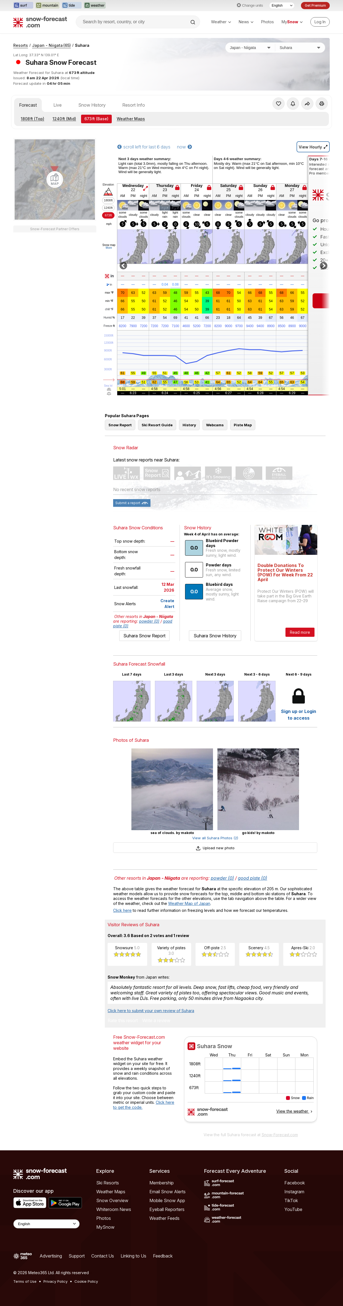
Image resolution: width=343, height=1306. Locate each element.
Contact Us (102, 1256)
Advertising (51, 1256)
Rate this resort (123, 1020)
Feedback (163, 1256)
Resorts (20, 45)
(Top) (32, 118)
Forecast (28, 105)
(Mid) (64, 118)
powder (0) (149, 621)
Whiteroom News (113, 1209)
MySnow (105, 1227)
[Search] (193, 22)
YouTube (293, 1209)
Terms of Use (25, 1281)
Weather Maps (131, 118)
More (109, 247)
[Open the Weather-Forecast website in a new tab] (95, 5)
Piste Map (243, 425)
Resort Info (133, 105)
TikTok (291, 1200)
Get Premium (315, 5)
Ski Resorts (107, 1183)
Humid (109, 317)
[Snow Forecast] (40, 21)
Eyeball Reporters (167, 1209)
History (189, 425)
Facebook (294, 1183)
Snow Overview (112, 1200)
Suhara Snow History (215, 635)
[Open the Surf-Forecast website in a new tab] (23, 5)
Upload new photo (215, 848)
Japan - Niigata (51, 45)
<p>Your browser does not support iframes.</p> (250, 1082)
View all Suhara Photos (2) (215, 838)
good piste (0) (252, 878)
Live (57, 105)
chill (109, 309)
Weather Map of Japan (189, 903)
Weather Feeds (164, 1218)
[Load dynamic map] (54, 179)
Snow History (92, 105)
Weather (221, 21)
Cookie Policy (86, 1281)
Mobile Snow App (167, 1200)
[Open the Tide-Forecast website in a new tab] (72, 5)
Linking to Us (133, 1256)
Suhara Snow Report (144, 635)
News (246, 21)
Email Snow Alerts (167, 1191)
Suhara (82, 45)
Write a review (156, 1020)
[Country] (250, 48)
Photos (267, 21)
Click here (122, 910)
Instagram (294, 1191)
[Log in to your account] (320, 22)
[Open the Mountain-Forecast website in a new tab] (47, 5)
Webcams (215, 425)
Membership (161, 1183)
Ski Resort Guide (157, 425)
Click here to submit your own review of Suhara (151, 1010)
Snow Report (120, 425)
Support (77, 1256)
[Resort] (300, 48)
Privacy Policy (55, 1281)
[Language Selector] (281, 5)
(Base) (96, 118)
